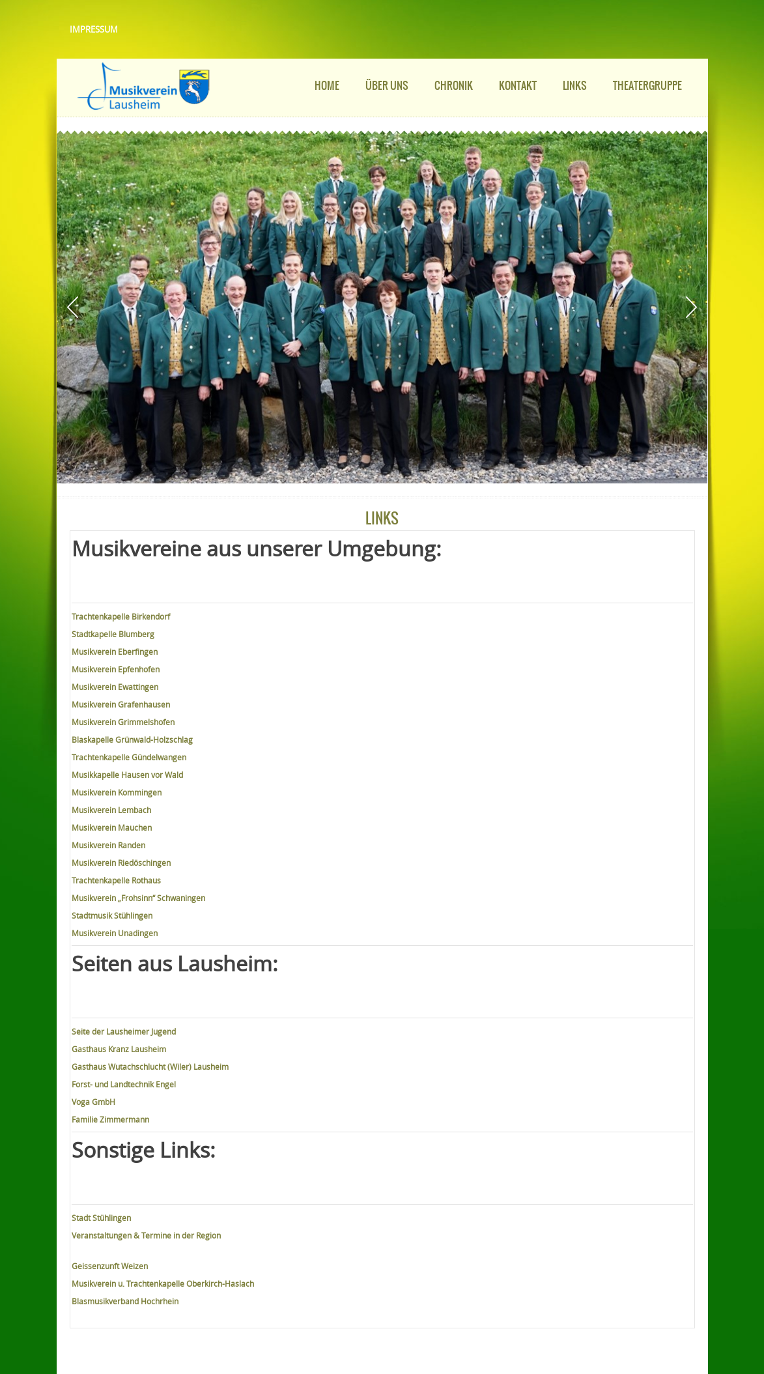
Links (575, 85)
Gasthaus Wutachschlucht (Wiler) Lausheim (150, 1066)
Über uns (386, 85)
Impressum (94, 29)
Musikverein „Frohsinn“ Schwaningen (138, 898)
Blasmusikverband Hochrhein (125, 1301)
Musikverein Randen (108, 845)
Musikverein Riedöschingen (121, 862)
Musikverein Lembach (111, 810)
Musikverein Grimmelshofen (123, 722)
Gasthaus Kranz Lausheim (119, 1049)
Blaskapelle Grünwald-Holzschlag (132, 739)
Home (327, 85)
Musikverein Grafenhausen (121, 704)
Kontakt (518, 85)
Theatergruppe (647, 85)
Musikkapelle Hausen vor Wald (127, 774)
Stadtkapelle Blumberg (113, 634)
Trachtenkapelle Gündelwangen (129, 757)
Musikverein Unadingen (115, 933)
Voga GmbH (93, 1101)
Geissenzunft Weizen (110, 1266)
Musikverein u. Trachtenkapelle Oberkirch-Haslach (163, 1283)
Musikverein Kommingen (117, 792)
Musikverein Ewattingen (115, 686)
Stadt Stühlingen (101, 1217)
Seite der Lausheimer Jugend (124, 1031)
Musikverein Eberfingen (115, 651)
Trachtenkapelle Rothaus (116, 880)
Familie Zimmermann (110, 1119)
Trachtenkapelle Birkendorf (121, 616)
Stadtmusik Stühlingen (112, 915)
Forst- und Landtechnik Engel (124, 1084)
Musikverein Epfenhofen (116, 669)
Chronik (453, 85)
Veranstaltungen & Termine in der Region (146, 1235)
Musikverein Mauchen (112, 827)
